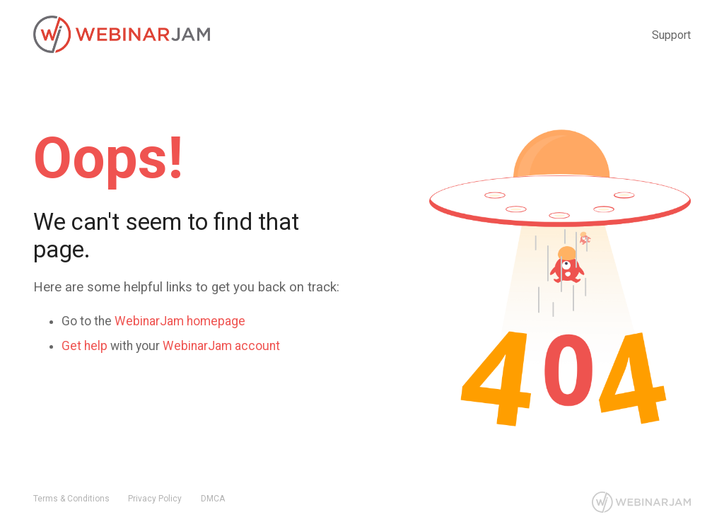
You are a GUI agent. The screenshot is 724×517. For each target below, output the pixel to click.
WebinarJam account (221, 346)
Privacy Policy (155, 499)
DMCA (213, 499)
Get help (84, 346)
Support (671, 35)
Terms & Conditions (71, 499)
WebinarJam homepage (180, 321)
